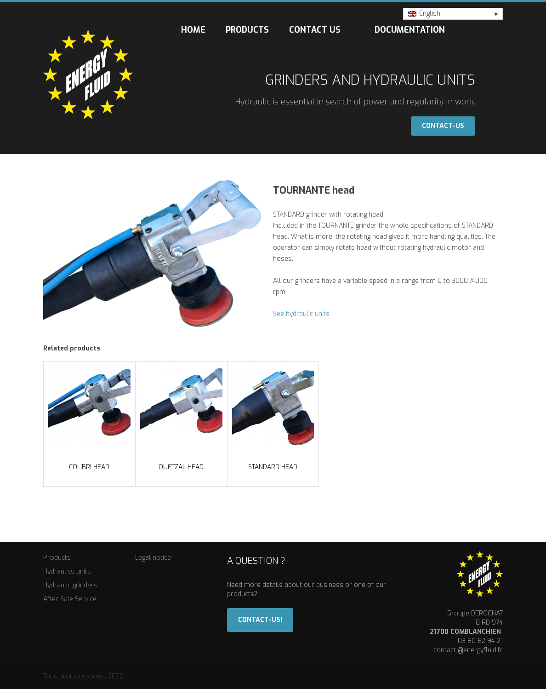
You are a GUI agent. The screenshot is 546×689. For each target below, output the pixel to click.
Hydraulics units (67, 571)
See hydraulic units (301, 314)
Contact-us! (260, 619)
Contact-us (443, 125)
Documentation (410, 29)
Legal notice (153, 557)
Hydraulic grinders (70, 585)
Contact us (315, 29)
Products (247, 29)
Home (193, 29)
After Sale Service (70, 599)
